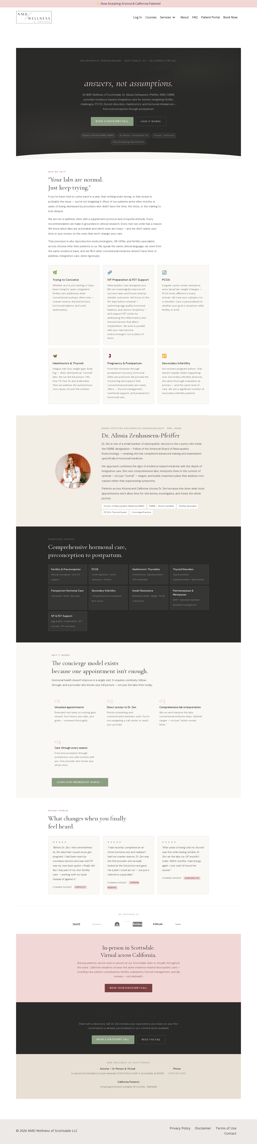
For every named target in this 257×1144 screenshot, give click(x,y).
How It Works (151, 121)
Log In (137, 18)
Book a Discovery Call (112, 121)
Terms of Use (226, 1130)
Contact (230, 1135)
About (184, 18)
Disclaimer (203, 1130)
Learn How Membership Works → (80, 783)
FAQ (195, 18)
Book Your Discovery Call (128, 989)
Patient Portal (210, 18)
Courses (151, 18)
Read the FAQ (151, 1041)
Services (167, 18)
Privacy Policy (180, 1130)
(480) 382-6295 (177, 1075)
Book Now (230, 18)
